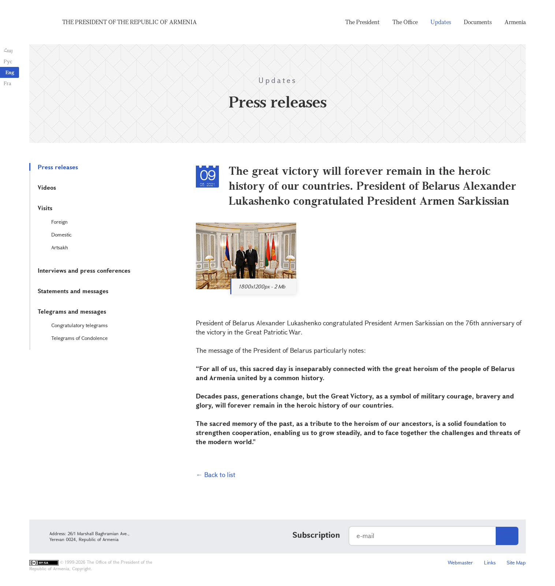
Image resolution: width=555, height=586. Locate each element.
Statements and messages (73, 291)
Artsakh (59, 247)
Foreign (59, 221)
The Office (405, 22)
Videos (47, 187)
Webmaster (460, 562)
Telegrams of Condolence (79, 337)
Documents (478, 22)
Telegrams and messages (72, 311)
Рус (8, 61)
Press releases (58, 167)
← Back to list (215, 474)
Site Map (516, 562)
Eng (9, 72)
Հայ (8, 50)
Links (490, 562)
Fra (7, 83)
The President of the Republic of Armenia (129, 22)
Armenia (515, 22)
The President (362, 22)
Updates (441, 22)
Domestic (61, 234)
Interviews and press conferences (84, 270)
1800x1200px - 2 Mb (262, 286)
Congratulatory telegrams (79, 325)
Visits (45, 208)
